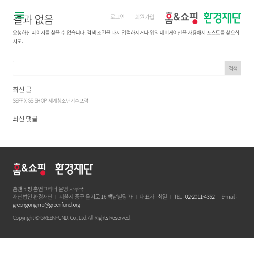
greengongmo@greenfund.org (46, 204)
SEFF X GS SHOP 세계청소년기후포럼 (50, 100)
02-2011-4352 (199, 196)
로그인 (117, 17)
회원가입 (144, 17)
